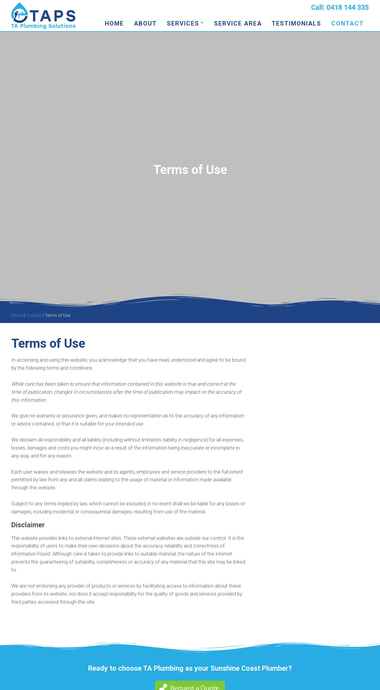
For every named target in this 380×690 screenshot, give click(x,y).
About (145, 23)
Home (114, 23)
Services (183, 23)
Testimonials (296, 23)
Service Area (238, 23)
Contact (347, 23)
